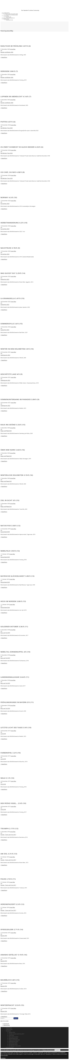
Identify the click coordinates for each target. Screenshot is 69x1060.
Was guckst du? (13, 273)
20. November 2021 (5, 352)
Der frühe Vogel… (13, 803)
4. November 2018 (5, 680)
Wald (7, 778)
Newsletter (9, 20)
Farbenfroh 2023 (5, 279)
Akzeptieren (57, 1050)
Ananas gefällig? (14, 955)
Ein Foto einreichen (12, 14)
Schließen (3, 1058)
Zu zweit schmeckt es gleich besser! (22, 147)
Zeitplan (8, 16)
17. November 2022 (5, 327)
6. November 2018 (5, 630)
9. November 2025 (5, 49)
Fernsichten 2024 (5, 203)
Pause (8, 879)
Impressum (6, 1023)
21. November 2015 (5, 932)
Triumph (9, 828)
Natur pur (10, 525)
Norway (9, 197)
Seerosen (9, 71)
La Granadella (12, 298)
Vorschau (6, 15)
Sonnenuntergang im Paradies (20, 399)
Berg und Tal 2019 (5, 633)
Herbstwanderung (14, 223)
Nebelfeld (10, 551)
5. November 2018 (5, 655)
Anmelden (6, 19)
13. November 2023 (5, 200)
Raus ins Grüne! (13, 425)
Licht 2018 (3, 733)
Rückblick (8, 1031)
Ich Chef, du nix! (13, 172)
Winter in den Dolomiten (17, 349)
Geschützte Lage (12, 374)
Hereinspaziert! (12, 904)
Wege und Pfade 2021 (6, 431)
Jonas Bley (12, 49)
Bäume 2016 (4, 935)
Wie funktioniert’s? (9, 17)
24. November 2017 (5, 730)
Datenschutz (6, 1025)
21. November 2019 (5, 529)
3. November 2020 (5, 428)
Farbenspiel (11, 753)
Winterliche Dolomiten (17, 475)
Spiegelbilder (12, 929)
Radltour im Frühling (16, 46)
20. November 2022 (5, 276)
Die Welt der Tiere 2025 (7, 128)
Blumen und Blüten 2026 (10, 13)
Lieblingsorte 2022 (5, 355)
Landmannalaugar (15, 677)
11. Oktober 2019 (5, 554)
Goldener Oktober (14, 626)
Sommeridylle (12, 324)
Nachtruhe (10, 248)
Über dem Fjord (13, 450)
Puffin (8, 122)
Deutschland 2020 (5, 532)
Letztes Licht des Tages (16, 727)
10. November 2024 (5, 125)
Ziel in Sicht (10, 500)
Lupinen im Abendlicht (16, 96)
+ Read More (4, 57)
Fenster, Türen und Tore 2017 (8, 834)
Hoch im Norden (13, 601)
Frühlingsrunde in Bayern (17, 702)
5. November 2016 (5, 831)
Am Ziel (9, 854)
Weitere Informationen (48, 1050)
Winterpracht (12, 1005)
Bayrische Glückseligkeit (17, 576)
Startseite (6, 12)
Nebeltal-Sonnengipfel (15, 652)
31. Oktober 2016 (5, 857)
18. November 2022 (5, 301)
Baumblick (10, 980)
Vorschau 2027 (10, 1047)
